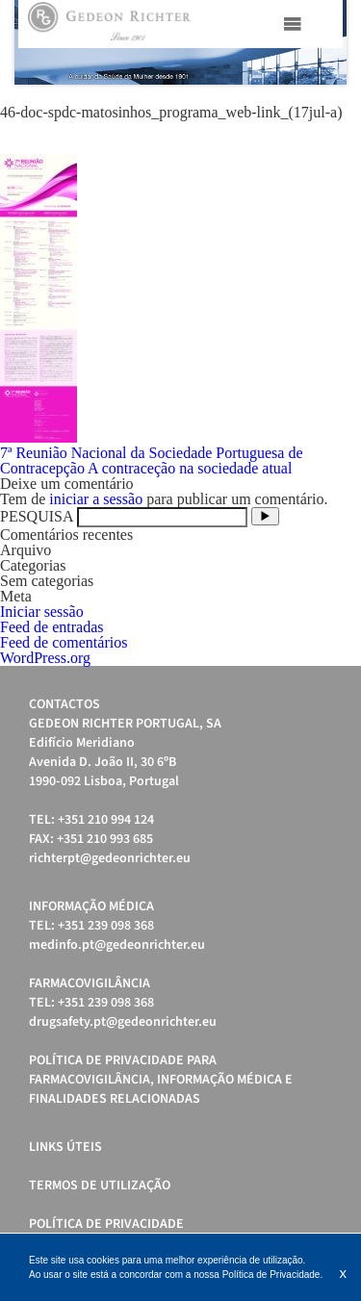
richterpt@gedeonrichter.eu (110, 858)
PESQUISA (36, 516)
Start (322, 108)
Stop (337, 108)
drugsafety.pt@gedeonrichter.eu (123, 1022)
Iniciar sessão (42, 611)
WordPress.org (45, 658)
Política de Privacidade (106, 1224)
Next (321, 42)
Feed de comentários (63, 642)
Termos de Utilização (99, 1185)
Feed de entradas (52, 627)
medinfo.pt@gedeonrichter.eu (117, 945)
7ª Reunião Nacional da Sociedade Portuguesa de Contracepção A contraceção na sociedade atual (151, 460)
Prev (39, 42)
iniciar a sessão (95, 499)
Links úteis (65, 1147)
